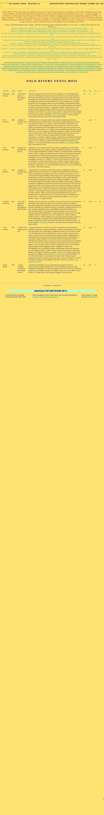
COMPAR (23, 3)
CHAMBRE (91, 3)
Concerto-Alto (48, 64)
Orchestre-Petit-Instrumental (50, 62)
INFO (10, 3)
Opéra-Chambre (71, 72)
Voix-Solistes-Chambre (35, 72)
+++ (55, 26)
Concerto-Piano (26, 64)
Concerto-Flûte (90, 64)
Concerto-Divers (51, 66)
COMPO (6, 90)
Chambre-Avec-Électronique (47, 68)
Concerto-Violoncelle (61, 64)
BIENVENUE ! (93, 297)
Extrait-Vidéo (56, 115)
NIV (96, 90)
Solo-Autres (81, 70)
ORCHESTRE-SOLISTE (72, 3)
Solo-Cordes (41, 70)
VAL (90, 90)
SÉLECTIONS (32, 3)
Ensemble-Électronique (92, 66)
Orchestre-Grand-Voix (32, 62)
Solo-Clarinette (59, 70)
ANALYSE (32, 90)
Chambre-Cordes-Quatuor (65, 68)
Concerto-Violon (37, 64)
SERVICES (16, 3)
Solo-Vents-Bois (71, 70)
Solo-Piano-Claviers (29, 70)
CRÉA (13, 90)
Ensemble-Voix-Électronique (10, 68)
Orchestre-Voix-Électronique (10, 64)
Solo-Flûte (49, 70)
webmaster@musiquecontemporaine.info (46, 297)
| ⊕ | (38, 3)
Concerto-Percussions (37, 66)
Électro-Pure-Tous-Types (28, 68)
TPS (85, 90)
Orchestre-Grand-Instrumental (14, 62)
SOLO (97, 3)
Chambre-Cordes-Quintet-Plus (85, 68)
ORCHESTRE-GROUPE (56, 3)
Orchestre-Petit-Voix (67, 62)
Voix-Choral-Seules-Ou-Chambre (54, 72)
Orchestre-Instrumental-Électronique (87, 62)
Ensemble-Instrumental (65, 66)
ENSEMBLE (83, 3)
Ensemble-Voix (79, 66)
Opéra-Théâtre (83, 72)
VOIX (101, 3)
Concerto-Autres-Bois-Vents (20, 66)
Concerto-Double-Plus (77, 64)
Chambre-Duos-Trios (15, 70)
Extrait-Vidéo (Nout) (60, 254)
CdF (23, 22)
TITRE (20, 90)
